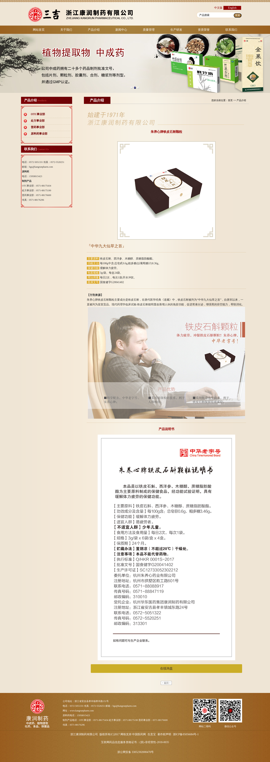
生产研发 (176, 29)
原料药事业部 (39, 133)
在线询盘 (166, 668)
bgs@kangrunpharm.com (41, 166)
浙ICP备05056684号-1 (186, 734)
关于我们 (66, 29)
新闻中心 (121, 29)
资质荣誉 (204, 29)
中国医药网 (139, 734)
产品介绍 (94, 29)
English (232, 7)
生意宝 (152, 734)
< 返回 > (166, 683)
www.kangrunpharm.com (82, 710)
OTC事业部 (38, 114)
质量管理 (149, 29)
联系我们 (231, 29)
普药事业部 (38, 127)
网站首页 (39, 29)
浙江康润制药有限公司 (84, 734)
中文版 (218, 7)
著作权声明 (164, 734)
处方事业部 (38, 120)
